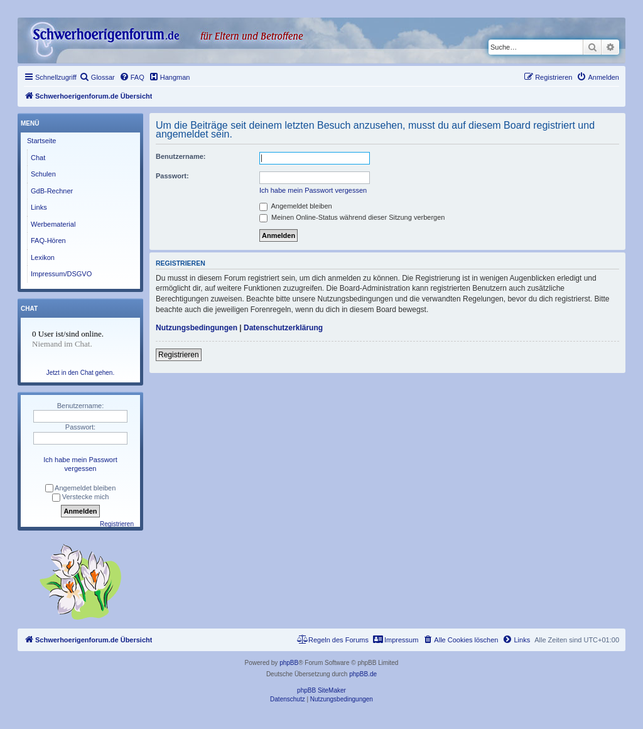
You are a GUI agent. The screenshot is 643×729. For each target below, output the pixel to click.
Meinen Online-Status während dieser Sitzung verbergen (352, 217)
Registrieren (178, 354)
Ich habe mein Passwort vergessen (313, 190)
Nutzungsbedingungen (196, 327)
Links (39, 207)
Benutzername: (180, 156)
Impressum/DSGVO (61, 274)
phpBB (288, 662)
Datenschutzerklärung (283, 327)
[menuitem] (97, 77)
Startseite (41, 140)
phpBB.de (363, 674)
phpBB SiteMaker (321, 690)
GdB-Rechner (52, 191)
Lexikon (43, 257)
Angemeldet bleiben (295, 206)
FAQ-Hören (48, 240)
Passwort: (172, 176)
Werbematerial (53, 224)
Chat (38, 157)
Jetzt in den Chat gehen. (80, 372)
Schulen (43, 174)
